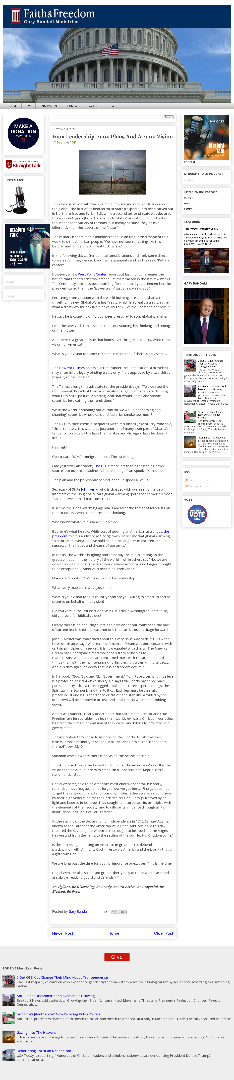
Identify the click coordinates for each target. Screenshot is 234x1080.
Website (188, 198)
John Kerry (89, 489)
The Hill (100, 466)
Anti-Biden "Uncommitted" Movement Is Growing (212, 388)
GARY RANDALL (49, 106)
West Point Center (92, 274)
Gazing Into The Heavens (211, 437)
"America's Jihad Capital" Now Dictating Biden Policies (211, 414)
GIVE (28, 106)
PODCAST (111, 106)
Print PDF (64, 142)
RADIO (92, 106)
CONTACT (73, 106)
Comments (193, 486)
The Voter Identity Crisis (201, 228)
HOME (13, 106)
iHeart (187, 203)
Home (113, 933)
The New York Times (68, 368)
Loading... (10, 281)
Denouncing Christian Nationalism (44, 1051)
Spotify (188, 208)
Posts (190, 480)
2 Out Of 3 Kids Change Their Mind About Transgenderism (210, 363)
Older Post (163, 933)
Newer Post (62, 933)
